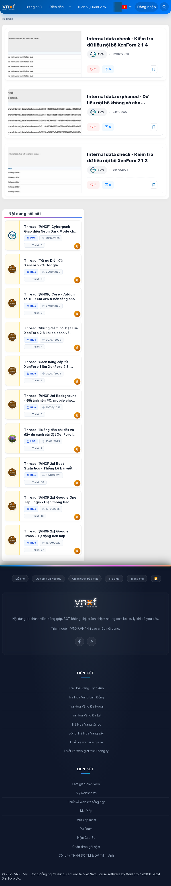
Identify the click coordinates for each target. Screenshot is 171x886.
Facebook (79, 641)
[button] (70, 7)
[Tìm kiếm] (164, 6)
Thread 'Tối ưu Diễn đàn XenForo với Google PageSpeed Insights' (44, 262)
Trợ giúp (114, 578)
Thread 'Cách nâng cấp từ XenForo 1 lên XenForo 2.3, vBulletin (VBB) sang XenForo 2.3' (48, 364)
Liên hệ (20, 578)
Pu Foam (86, 829)
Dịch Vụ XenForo (92, 7)
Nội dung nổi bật (24, 214)
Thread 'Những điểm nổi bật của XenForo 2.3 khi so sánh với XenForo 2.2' (51, 330)
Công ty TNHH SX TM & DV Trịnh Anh (86, 855)
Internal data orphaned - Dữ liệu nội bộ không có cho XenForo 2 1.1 (118, 103)
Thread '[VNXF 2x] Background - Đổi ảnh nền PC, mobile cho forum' (50, 398)
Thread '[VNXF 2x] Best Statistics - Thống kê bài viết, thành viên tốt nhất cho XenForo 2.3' (51, 466)
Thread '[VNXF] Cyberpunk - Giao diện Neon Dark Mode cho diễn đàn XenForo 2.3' (50, 229)
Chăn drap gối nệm (86, 847)
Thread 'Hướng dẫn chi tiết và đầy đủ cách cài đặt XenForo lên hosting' (50, 432)
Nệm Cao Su (86, 837)
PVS (101, 54)
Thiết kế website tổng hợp (86, 802)
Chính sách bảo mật (85, 578)
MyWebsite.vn (86, 793)
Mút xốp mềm (86, 820)
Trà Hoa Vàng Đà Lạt (86, 715)
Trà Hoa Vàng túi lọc (86, 724)
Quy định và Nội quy (48, 578)
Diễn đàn (56, 7)
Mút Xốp (86, 811)
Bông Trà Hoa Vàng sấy (86, 733)
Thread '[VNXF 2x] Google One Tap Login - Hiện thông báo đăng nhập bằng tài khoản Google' (50, 499)
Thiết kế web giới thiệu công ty (86, 751)
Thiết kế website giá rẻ (86, 742)
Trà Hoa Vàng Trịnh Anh (86, 688)
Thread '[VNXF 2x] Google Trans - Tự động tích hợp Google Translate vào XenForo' (51, 533)
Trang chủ (33, 7)
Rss (92, 641)
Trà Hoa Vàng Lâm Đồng (86, 697)
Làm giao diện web (86, 784)
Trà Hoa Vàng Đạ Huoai (86, 706)
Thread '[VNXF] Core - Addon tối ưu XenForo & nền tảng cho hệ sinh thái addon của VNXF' (49, 296)
